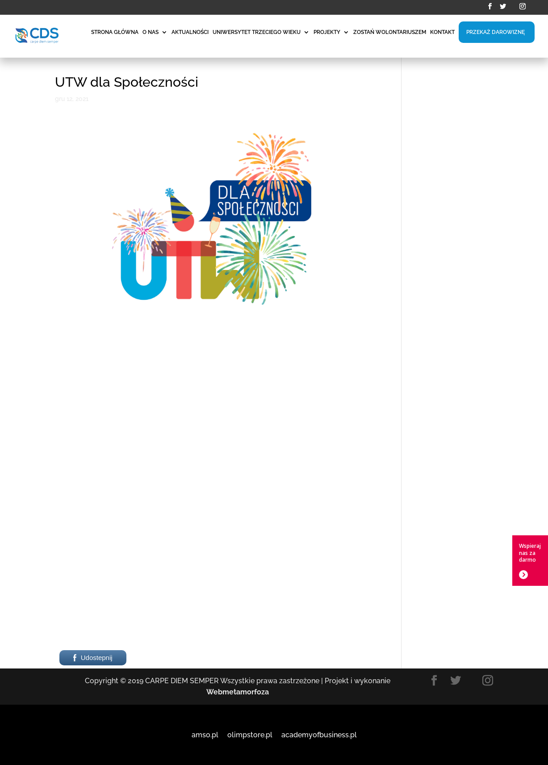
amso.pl (205, 735)
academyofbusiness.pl (319, 735)
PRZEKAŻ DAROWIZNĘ (495, 32)
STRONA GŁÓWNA (114, 32)
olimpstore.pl (249, 735)
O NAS (150, 32)
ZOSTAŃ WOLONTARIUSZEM (389, 32)
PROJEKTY (327, 32)
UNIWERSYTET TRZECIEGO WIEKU (257, 32)
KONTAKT (442, 32)
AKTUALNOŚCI (190, 32)
